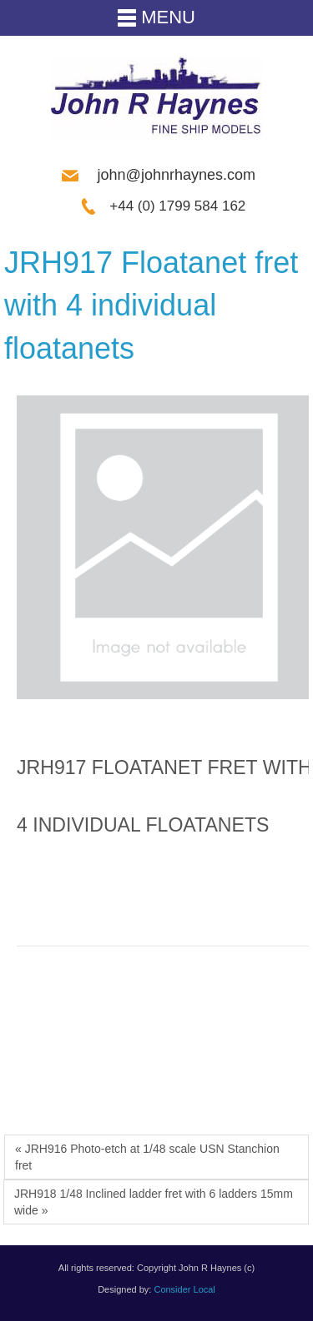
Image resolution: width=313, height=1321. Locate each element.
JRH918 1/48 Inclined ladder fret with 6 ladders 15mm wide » (153, 1202)
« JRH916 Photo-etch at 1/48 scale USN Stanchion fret (147, 1157)
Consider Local (184, 1289)
